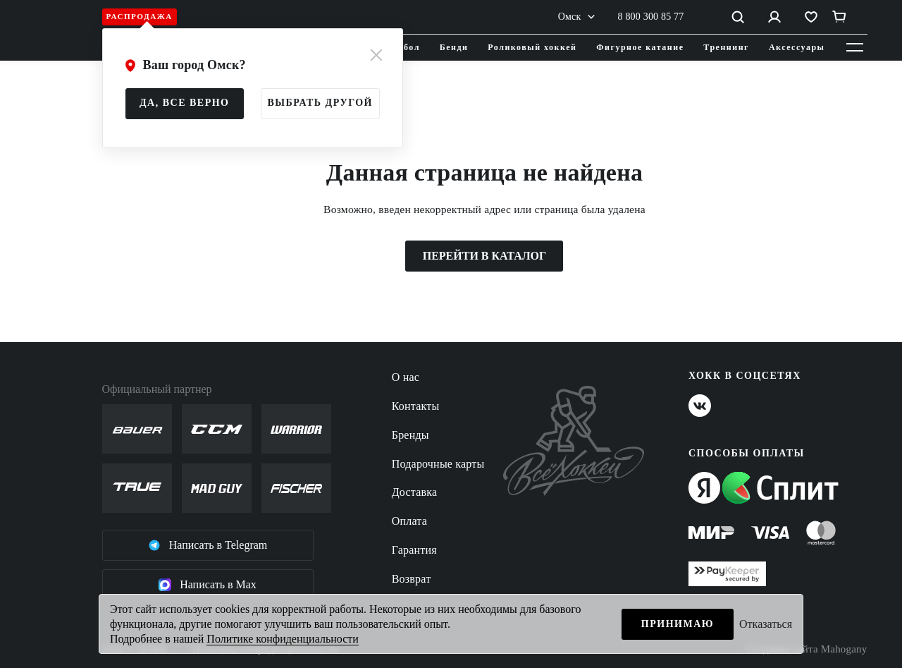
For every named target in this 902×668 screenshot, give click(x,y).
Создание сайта (806, 649)
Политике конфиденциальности (282, 639)
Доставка (415, 492)
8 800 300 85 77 (651, 16)
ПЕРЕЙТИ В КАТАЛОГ (485, 256)
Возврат (411, 579)
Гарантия (414, 550)
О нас (405, 377)
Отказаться (765, 624)
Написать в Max (208, 584)
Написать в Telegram (208, 545)
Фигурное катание (640, 47)
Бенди (454, 47)
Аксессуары (797, 47)
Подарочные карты (438, 464)
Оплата (409, 521)
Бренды (410, 435)
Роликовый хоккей (532, 47)
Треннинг (726, 47)
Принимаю (677, 624)
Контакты (416, 406)
